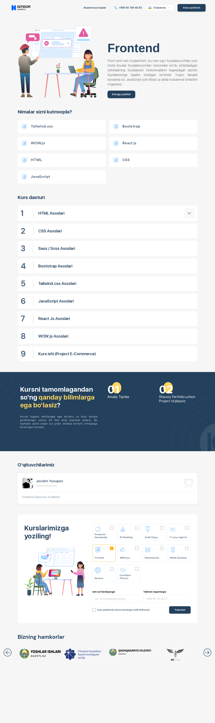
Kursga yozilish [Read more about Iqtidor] (121, 94)
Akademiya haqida (94, 7)
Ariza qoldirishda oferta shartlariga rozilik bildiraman (123, 609)
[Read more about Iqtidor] (128, 8)
